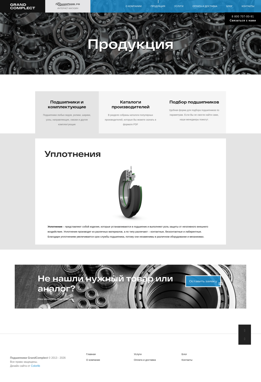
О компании (133, 6)
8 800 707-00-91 (243, 16)
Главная (91, 354)
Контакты (248, 6)
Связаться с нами (243, 20)
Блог (229, 6)
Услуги (178, 6)
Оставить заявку (203, 281)
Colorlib (35, 365)
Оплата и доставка (205, 6)
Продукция (158, 6)
